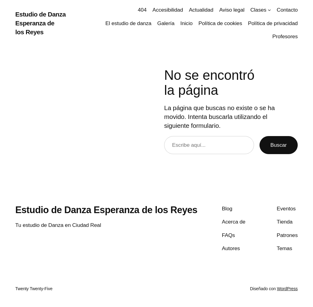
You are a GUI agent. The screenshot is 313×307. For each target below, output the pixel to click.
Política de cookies (220, 23)
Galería (166, 23)
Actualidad (201, 10)
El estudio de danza (128, 23)
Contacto (287, 10)
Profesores (285, 36)
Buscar (279, 145)
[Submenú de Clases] (269, 9)
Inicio (186, 23)
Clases (258, 10)
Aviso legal (232, 10)
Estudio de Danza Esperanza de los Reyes (40, 23)
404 (142, 10)
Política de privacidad (273, 23)
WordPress (287, 288)
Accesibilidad (168, 10)
